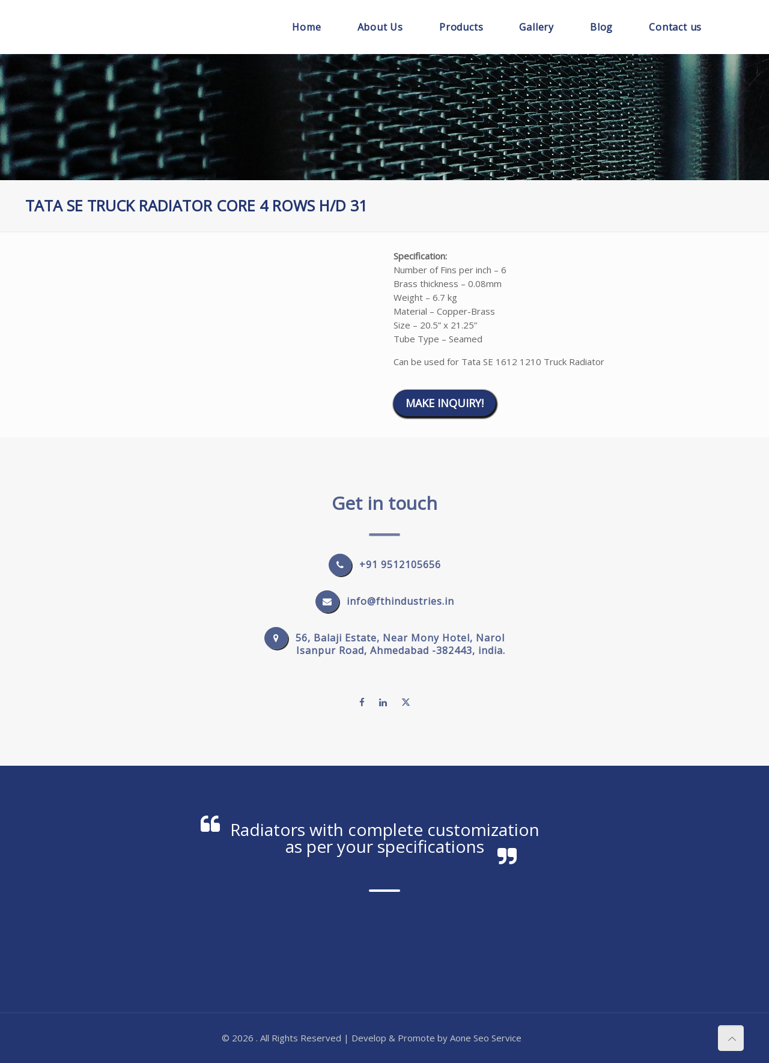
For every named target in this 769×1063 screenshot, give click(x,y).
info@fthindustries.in (400, 601)
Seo (481, 1038)
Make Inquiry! (445, 403)
